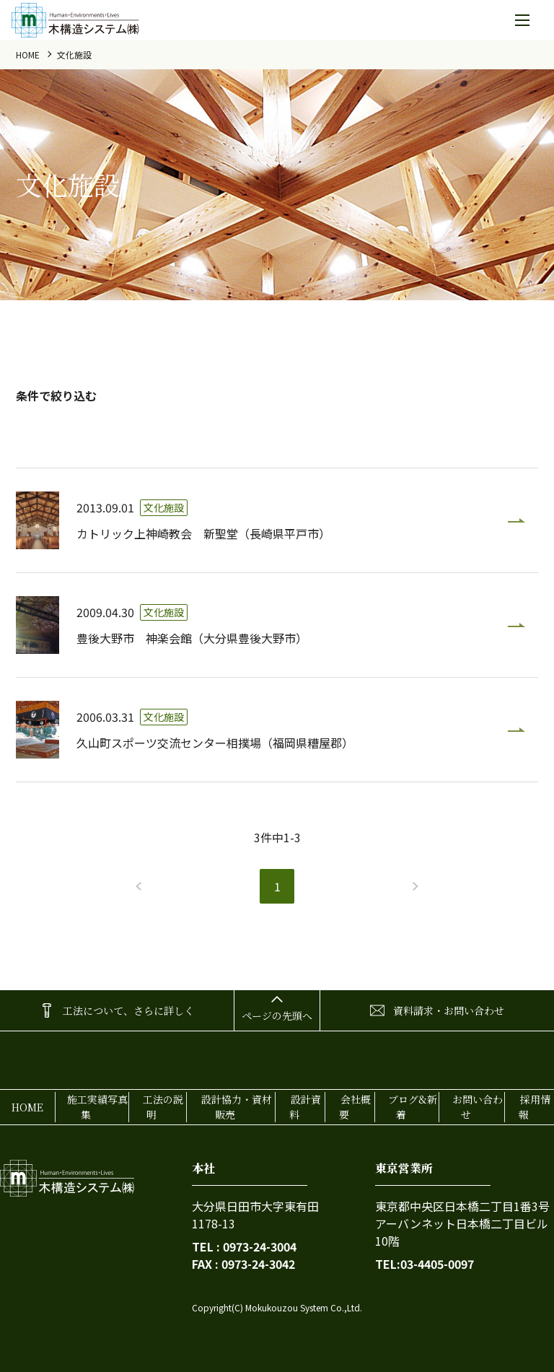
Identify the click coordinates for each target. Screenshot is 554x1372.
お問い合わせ (477, 1107)
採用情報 (534, 1107)
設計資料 (305, 1107)
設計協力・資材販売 (236, 1107)
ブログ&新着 (412, 1107)
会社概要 (355, 1107)
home (28, 54)
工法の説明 (163, 1107)
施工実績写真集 (97, 1107)
